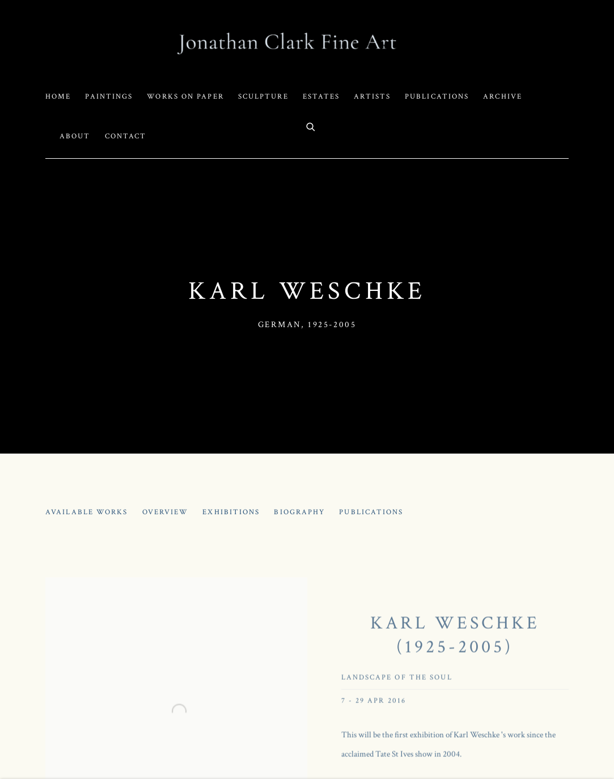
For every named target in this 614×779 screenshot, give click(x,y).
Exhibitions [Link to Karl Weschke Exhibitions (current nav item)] (231, 512)
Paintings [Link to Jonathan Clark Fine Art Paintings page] (109, 96)
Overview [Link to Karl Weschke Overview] (165, 512)
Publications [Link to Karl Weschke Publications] (371, 512)
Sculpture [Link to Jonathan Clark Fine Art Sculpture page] (263, 96)
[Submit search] (311, 126)
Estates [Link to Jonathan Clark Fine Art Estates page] (321, 96)
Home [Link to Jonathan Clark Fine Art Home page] (58, 96)
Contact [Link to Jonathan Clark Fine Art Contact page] (126, 136)
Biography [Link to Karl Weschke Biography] (299, 512)
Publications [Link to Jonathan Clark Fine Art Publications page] (437, 96)
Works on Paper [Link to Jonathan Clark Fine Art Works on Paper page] (185, 96)
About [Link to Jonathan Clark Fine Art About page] (75, 136)
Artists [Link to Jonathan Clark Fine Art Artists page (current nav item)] (372, 96)
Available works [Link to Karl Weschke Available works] (86, 512)
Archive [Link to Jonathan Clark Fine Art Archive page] (502, 96)
